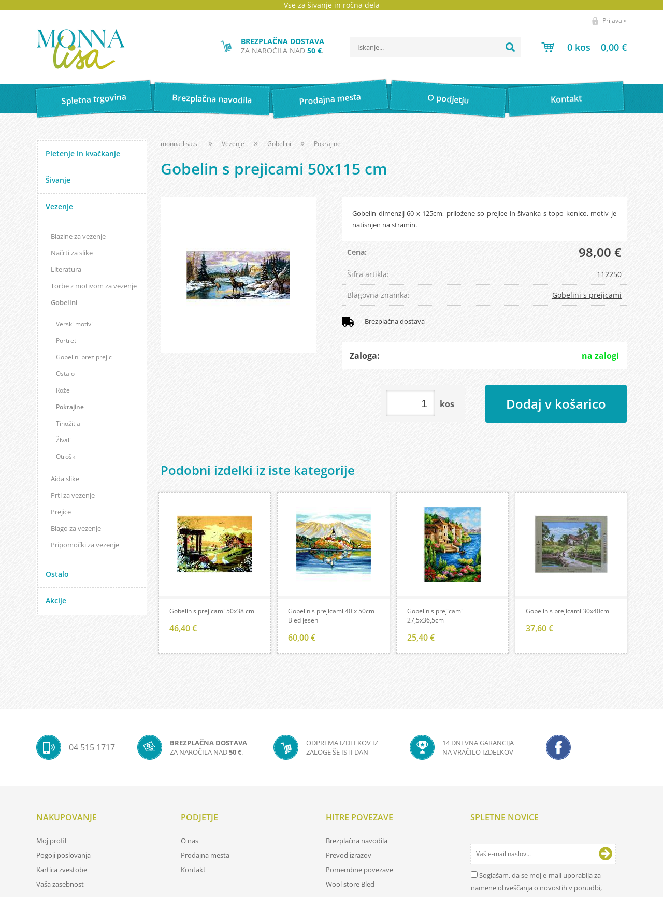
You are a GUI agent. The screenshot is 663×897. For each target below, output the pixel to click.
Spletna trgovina (93, 99)
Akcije (56, 600)
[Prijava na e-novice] (605, 855)
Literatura (66, 269)
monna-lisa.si (180, 143)
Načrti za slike (72, 252)
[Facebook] (558, 748)
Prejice (61, 511)
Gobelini (64, 302)
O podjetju (448, 99)
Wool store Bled (350, 885)
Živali (63, 440)
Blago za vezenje (76, 528)
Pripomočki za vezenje (85, 544)
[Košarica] (584, 47)
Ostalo (65, 373)
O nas (189, 842)
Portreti (67, 340)
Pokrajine (70, 406)
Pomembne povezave (359, 871)
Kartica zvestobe (61, 871)
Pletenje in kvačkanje (83, 153)
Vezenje (59, 206)
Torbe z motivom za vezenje (94, 286)
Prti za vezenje (73, 495)
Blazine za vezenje (78, 236)
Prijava (614, 20)
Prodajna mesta (329, 99)
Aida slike (65, 478)
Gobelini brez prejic (84, 357)
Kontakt (566, 98)
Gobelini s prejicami (587, 295)
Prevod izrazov (348, 856)
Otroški (66, 456)
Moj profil (51, 842)
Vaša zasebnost (60, 885)
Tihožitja (68, 423)
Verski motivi (74, 324)
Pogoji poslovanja (63, 856)
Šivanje (58, 180)
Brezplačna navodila (212, 99)
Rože (63, 390)
